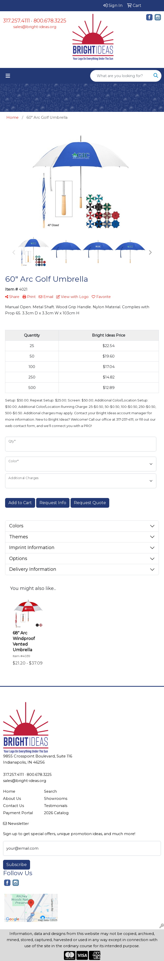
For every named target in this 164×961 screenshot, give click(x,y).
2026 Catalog (56, 813)
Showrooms (55, 798)
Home (9, 791)
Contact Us (13, 805)
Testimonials (55, 805)
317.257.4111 (16, 21)
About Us (12, 798)
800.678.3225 (50, 21)
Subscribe (16, 864)
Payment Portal (18, 813)
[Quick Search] (120, 76)
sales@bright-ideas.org (34, 27)
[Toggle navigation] (8, 75)
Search (50, 791)
